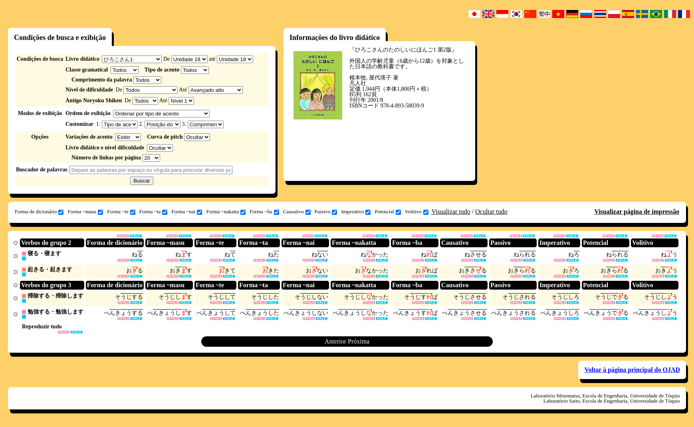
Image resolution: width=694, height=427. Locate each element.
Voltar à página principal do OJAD (632, 371)
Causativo (297, 212)
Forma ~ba (264, 212)
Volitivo (416, 212)
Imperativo (356, 212)
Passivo (326, 212)
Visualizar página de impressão (636, 211)
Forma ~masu (85, 212)
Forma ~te (121, 212)
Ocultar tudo (491, 211)
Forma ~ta (153, 212)
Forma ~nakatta (226, 212)
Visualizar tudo (451, 211)
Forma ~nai (186, 212)
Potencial (388, 212)
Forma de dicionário (39, 212)
